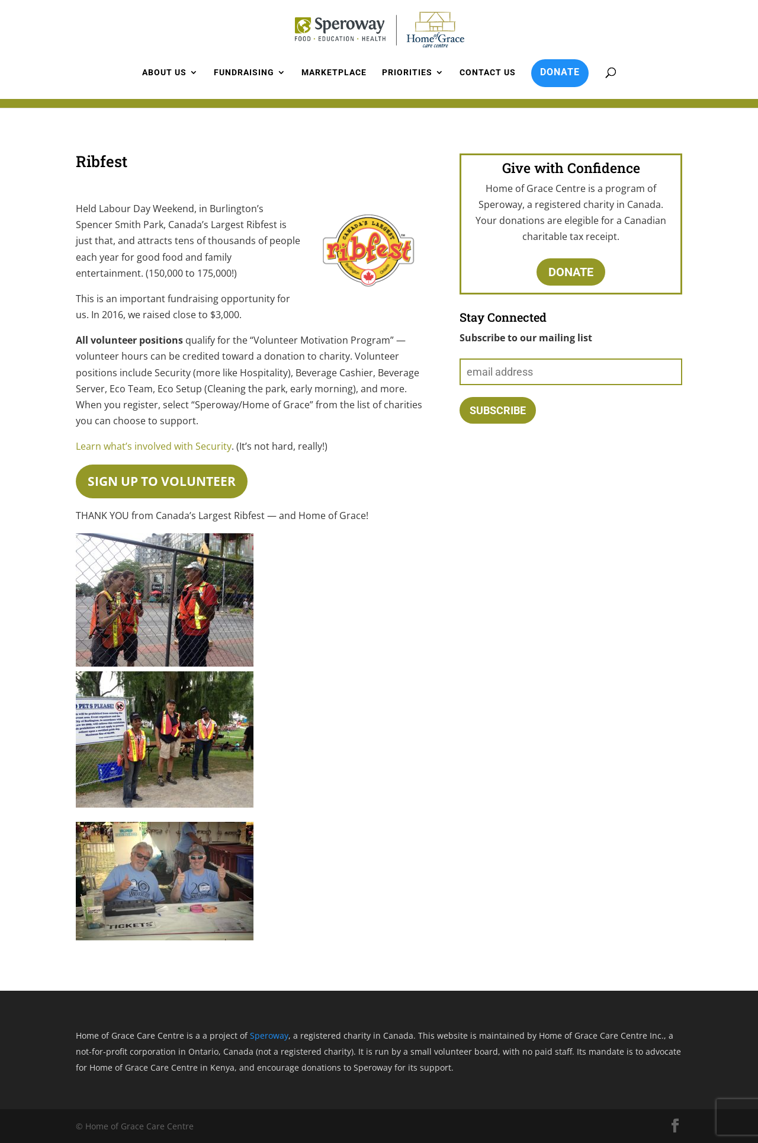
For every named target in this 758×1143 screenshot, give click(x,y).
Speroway (269, 1035)
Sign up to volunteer (162, 481)
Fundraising (244, 72)
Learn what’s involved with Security (154, 446)
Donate (570, 272)
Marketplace (334, 72)
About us (164, 72)
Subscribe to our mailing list (526, 337)
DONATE (560, 72)
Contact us (488, 72)
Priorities (407, 72)
